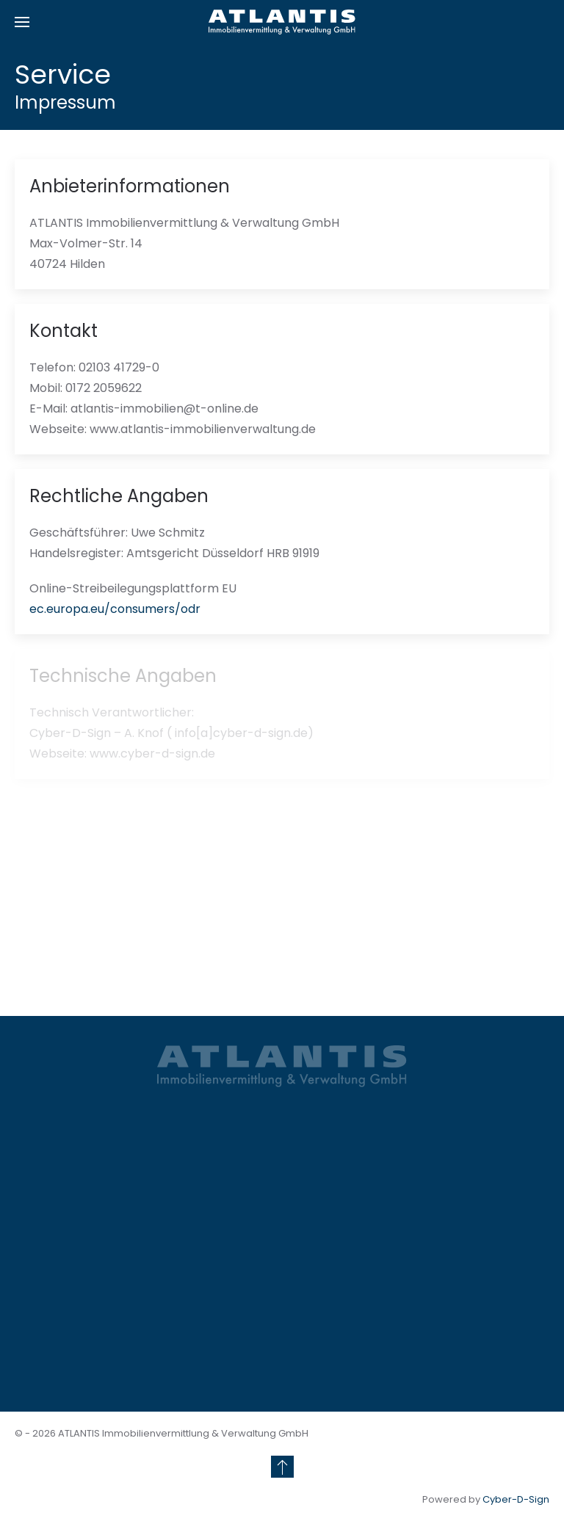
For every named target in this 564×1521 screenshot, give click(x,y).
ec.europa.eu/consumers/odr (114, 608)
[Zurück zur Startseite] (282, 22)
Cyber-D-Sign (515, 1499)
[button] (22, 22)
